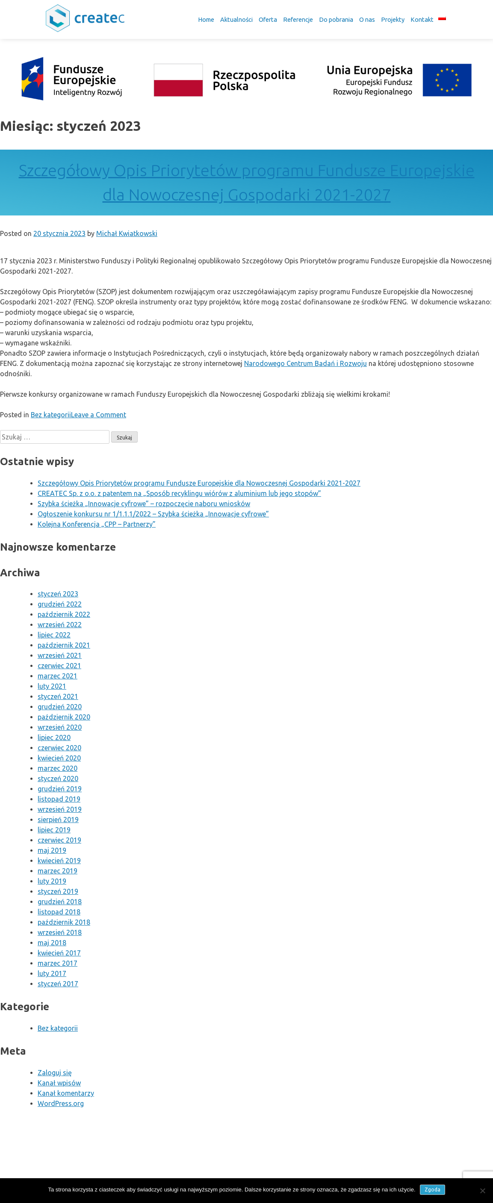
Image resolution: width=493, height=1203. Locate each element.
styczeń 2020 (58, 778)
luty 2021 (52, 686)
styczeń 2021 (58, 696)
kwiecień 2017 (59, 953)
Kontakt (422, 19)
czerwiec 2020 (59, 748)
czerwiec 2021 (59, 665)
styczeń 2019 (58, 891)
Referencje (298, 19)
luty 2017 (52, 973)
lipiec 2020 (54, 737)
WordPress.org (61, 1103)
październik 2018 (64, 922)
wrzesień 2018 (60, 932)
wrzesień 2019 (60, 809)
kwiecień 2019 (59, 860)
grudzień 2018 (60, 901)
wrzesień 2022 (60, 624)
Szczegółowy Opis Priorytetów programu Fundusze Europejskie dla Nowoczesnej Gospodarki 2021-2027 (199, 483)
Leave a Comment (98, 415)
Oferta (268, 19)
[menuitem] (442, 17)
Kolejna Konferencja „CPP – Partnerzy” (97, 524)
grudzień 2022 (60, 604)
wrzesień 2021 (60, 655)
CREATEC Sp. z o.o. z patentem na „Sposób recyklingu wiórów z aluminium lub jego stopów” (179, 493)
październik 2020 (64, 717)
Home (206, 19)
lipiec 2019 (54, 830)
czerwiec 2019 (59, 840)
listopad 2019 (59, 799)
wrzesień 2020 (60, 727)
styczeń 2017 (58, 984)
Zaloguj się (55, 1072)
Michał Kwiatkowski (126, 233)
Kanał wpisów (59, 1083)
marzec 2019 (57, 871)
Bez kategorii (51, 415)
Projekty (392, 19)
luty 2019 (52, 881)
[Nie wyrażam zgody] (482, 1190)
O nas (367, 19)
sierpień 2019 (58, 819)
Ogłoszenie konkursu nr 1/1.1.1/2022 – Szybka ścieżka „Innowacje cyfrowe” (153, 514)
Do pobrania (336, 19)
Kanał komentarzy (66, 1093)
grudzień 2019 (60, 789)
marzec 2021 (57, 676)
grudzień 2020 (60, 707)
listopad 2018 (59, 912)
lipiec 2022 (54, 635)
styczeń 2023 (58, 594)
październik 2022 (64, 614)
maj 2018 (52, 942)
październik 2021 (64, 645)
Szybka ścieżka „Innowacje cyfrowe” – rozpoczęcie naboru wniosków (144, 503)
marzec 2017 (57, 963)
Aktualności (236, 19)
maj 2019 (52, 850)
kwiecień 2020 (59, 758)
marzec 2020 (57, 768)
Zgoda (432, 1189)
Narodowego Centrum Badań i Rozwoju (305, 363)
